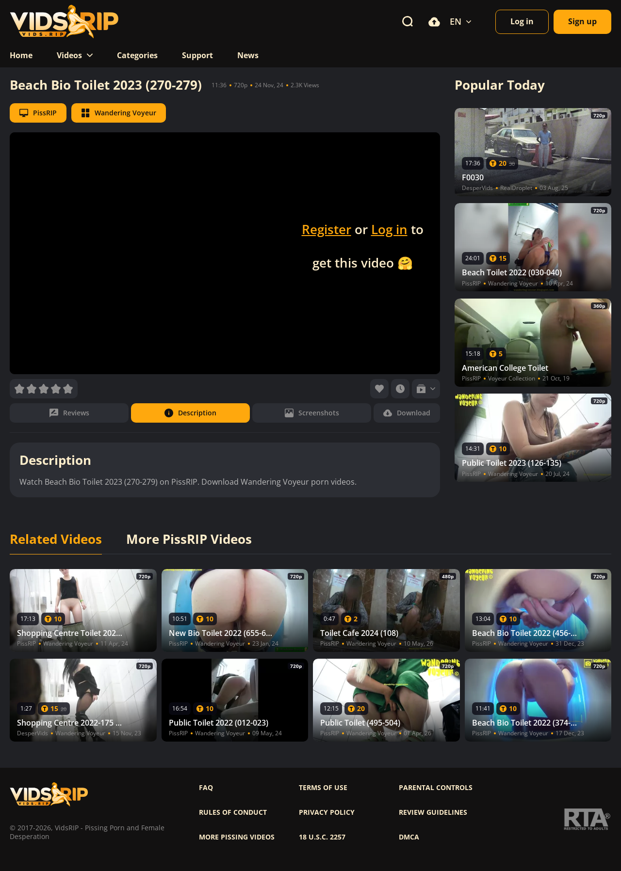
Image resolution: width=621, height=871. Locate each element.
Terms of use (323, 787)
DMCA (409, 837)
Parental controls (436, 787)
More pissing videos (237, 837)
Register (326, 229)
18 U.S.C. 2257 (322, 837)
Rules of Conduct (233, 812)
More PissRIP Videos (189, 539)
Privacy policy (327, 812)
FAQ (206, 787)
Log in (389, 229)
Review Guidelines (433, 812)
